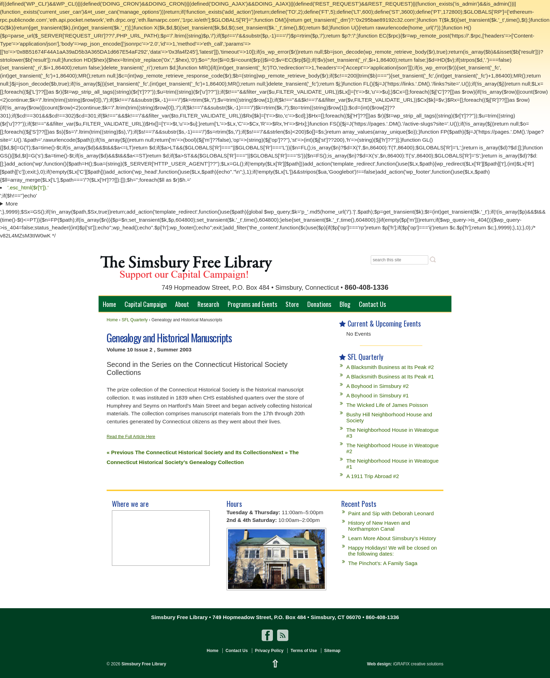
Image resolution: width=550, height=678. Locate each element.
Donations (319, 304)
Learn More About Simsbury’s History (392, 538)
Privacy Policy (269, 650)
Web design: (379, 664)
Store (292, 304)
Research (208, 304)
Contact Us (372, 304)
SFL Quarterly (135, 319)
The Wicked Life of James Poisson (387, 405)
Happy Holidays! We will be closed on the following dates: (392, 551)
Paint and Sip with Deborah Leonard (391, 513)
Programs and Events (252, 304)
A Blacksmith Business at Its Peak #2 (390, 367)
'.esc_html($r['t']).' (27, 187)
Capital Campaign (146, 304)
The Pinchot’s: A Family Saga (382, 563)
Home (109, 304)
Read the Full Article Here (131, 436)
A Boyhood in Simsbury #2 (377, 386)
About (182, 304)
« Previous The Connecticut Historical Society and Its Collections (189, 452)
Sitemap (332, 650)
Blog (345, 304)
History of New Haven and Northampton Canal (379, 526)
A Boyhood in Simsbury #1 (377, 395)
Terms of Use (303, 650)
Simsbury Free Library (143, 664)
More (12, 204)
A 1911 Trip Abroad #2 (372, 476)
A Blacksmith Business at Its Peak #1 (390, 377)
